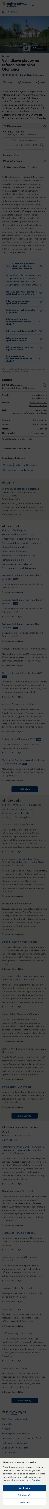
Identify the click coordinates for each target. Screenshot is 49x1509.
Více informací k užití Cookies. (26, 1480)
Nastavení (25, 1502)
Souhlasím (24, 1488)
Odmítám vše (24, 1495)
